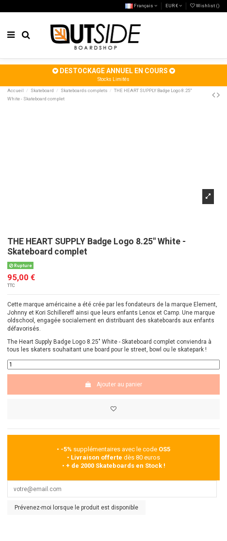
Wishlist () (205, 5)
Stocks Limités (113, 79)
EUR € (173, 5)
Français (141, 5)
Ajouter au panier (113, 384)
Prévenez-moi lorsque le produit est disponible (76, 507)
